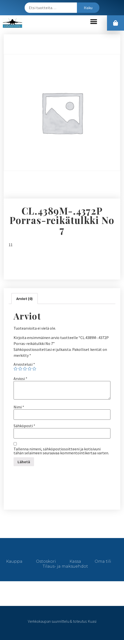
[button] (93, 21)
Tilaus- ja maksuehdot (65, 566)
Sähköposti (24, 426)
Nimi (19, 407)
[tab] (24, 298)
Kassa (75, 561)
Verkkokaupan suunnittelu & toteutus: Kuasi (62, 621)
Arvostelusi (24, 364)
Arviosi (20, 378)
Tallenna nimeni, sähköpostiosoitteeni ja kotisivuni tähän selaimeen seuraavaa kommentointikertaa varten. (61, 451)
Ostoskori (46, 561)
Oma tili (103, 561)
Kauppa (14, 561)
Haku (88, 7)
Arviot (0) (24, 298)
